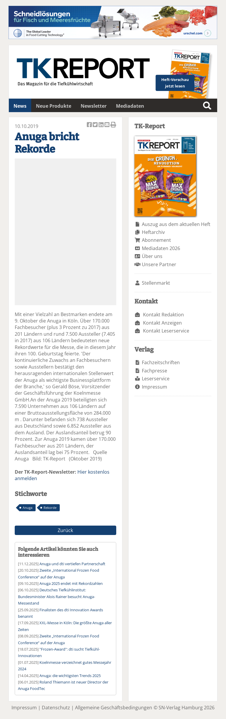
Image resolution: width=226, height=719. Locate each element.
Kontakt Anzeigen (162, 323)
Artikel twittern (96, 125)
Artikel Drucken (113, 125)
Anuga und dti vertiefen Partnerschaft (72, 563)
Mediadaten (130, 106)
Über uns (152, 256)
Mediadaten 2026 (161, 248)
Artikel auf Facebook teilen (90, 125)
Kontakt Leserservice (166, 331)
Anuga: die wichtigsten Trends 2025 (70, 675)
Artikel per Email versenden (107, 125)
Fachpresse (154, 370)
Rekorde (50, 507)
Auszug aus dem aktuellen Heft (176, 224)
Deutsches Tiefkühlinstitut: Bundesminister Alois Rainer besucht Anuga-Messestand (56, 596)
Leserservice (156, 378)
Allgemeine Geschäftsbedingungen (113, 707)
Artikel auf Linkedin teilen (101, 125)
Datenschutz (56, 707)
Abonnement (156, 240)
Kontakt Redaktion (163, 314)
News (20, 106)
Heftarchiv (153, 232)
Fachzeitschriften (161, 362)
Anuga (27, 507)
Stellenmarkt (156, 283)
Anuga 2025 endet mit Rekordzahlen (71, 583)
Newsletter (94, 106)
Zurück (65, 530)
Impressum (154, 387)
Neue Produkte (53, 106)
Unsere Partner (159, 264)
